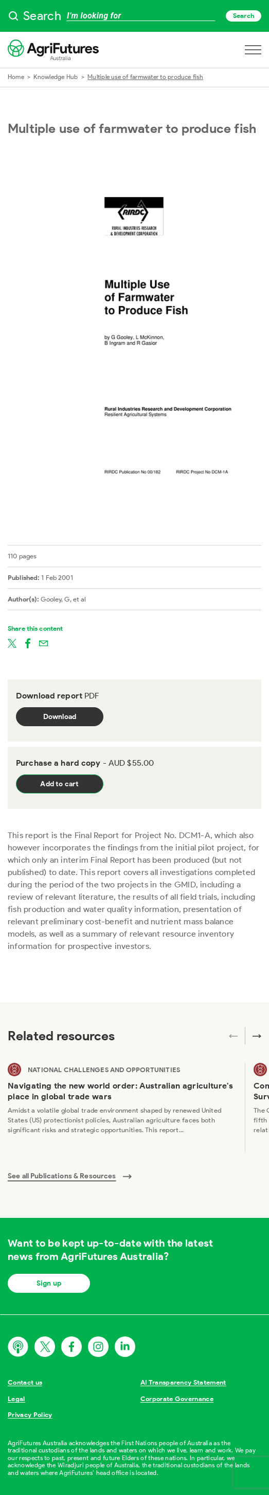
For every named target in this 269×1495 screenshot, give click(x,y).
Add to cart (59, 784)
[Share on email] (43, 642)
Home (16, 77)
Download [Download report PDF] (60, 716)
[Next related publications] (253, 1035)
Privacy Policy (30, 1415)
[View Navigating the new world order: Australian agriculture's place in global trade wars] (122, 1107)
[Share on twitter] (12, 642)
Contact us (25, 1382)
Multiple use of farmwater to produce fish (145, 77)
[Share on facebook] (27, 642)
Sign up (49, 1283)
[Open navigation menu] (253, 49)
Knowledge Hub (55, 77)
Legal (16, 1399)
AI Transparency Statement (183, 1382)
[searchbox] (134, 16)
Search (243, 16)
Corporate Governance (177, 1399)
